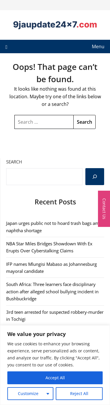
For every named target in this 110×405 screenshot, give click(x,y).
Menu (98, 46)
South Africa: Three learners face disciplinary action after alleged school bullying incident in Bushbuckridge (52, 291)
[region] (55, 365)
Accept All (55, 377)
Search (14, 162)
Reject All (79, 393)
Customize (28, 393)
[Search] (94, 176)
